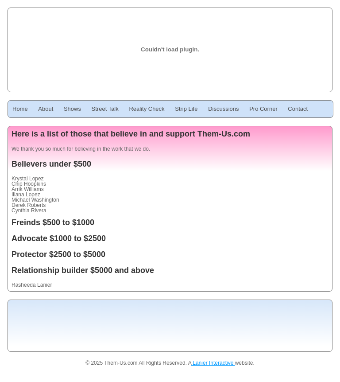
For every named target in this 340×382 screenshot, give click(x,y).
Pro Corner (263, 108)
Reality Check (146, 108)
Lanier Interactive (213, 363)
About (45, 108)
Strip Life (186, 108)
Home (20, 108)
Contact (298, 108)
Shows (72, 108)
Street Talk (105, 108)
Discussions (223, 108)
